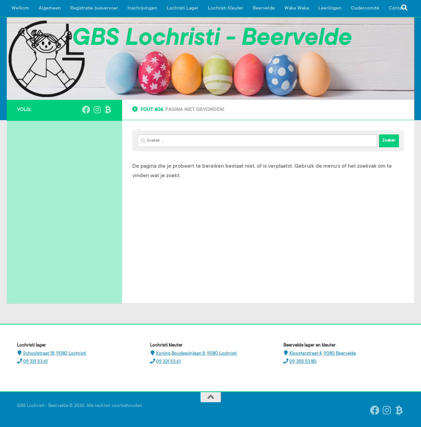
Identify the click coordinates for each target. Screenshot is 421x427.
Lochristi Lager (182, 8)
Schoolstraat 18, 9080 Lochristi (54, 353)
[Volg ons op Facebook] (86, 110)
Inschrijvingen (142, 8)
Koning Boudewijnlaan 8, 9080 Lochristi (196, 353)
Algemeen (50, 8)
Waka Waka (296, 8)
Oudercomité (365, 8)
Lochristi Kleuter (225, 8)
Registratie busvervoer (94, 8)
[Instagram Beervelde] (97, 110)
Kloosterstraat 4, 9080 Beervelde (322, 353)
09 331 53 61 (35, 361)
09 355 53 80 (303, 361)
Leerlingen (329, 8)
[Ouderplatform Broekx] (108, 110)
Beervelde (264, 8)
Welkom (20, 8)
